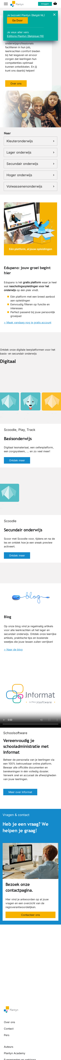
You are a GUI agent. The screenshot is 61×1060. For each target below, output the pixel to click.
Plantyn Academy (14, 1053)
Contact (9, 1028)
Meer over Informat (20, 792)
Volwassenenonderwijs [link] (30, 186)
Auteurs (8, 1046)
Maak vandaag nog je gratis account (29, 322)
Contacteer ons (30, 914)
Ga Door (17, 20)
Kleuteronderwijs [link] (30, 141)
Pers (6, 1035)
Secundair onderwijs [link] (30, 164)
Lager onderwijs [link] (30, 152)
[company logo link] (16, 4)
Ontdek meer (17, 460)
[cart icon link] (55, 3)
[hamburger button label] (6, 4)
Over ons (15, 83)
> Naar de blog (13, 649)
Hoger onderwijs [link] (30, 175)
